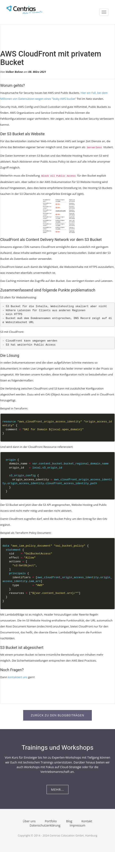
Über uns (29, 821)
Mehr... (57, 789)
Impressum (77, 825)
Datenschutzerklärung (45, 825)
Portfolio (51, 821)
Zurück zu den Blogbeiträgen (57, 715)
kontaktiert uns (17, 677)
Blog (69, 821)
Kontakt (86, 821)
